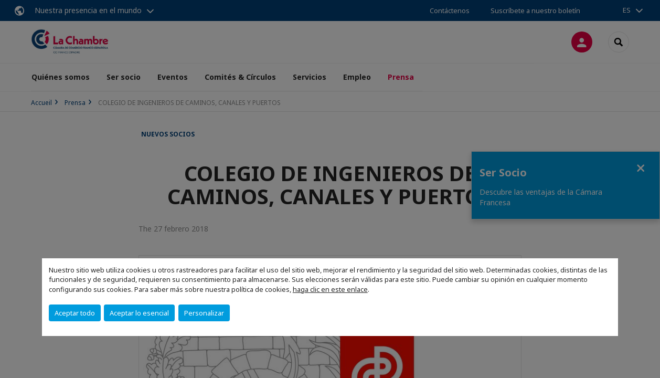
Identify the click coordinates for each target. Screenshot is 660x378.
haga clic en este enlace (330, 289)
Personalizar (204, 313)
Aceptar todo (75, 313)
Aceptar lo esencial (139, 313)
